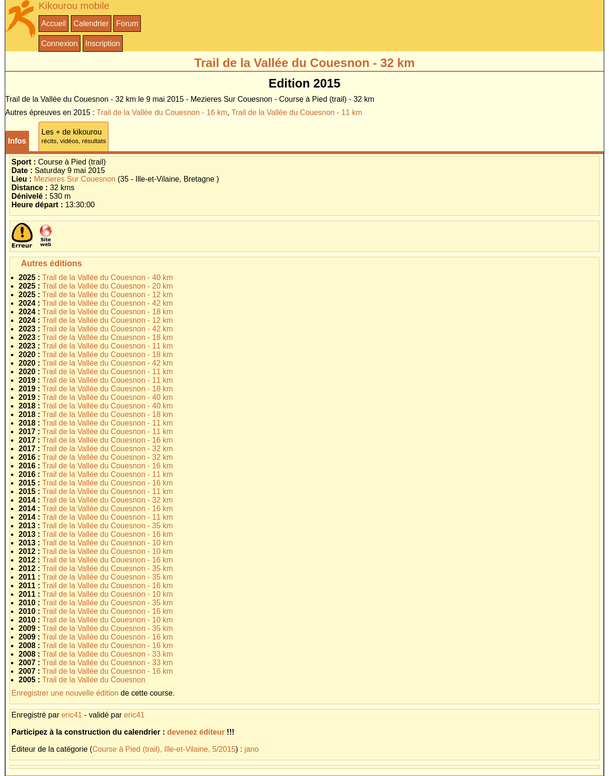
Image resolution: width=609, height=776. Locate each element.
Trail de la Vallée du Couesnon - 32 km (107, 449)
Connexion (59, 43)
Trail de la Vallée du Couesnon (94, 680)
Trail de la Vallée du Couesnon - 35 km (107, 526)
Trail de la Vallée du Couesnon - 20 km (107, 286)
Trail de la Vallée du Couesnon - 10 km (107, 543)
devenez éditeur (196, 732)
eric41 (71, 715)
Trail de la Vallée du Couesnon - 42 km (107, 303)
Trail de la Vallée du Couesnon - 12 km (107, 295)
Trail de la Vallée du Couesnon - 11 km (296, 112)
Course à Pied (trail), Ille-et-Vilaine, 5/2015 (164, 749)
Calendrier (90, 23)
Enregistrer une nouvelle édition (64, 693)
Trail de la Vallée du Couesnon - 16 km (162, 112)
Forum (127, 23)
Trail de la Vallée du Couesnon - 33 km (107, 654)
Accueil (53, 23)
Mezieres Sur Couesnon (75, 179)
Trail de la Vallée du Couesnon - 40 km (107, 277)
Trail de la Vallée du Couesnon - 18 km (107, 312)
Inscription (102, 43)
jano (252, 749)
